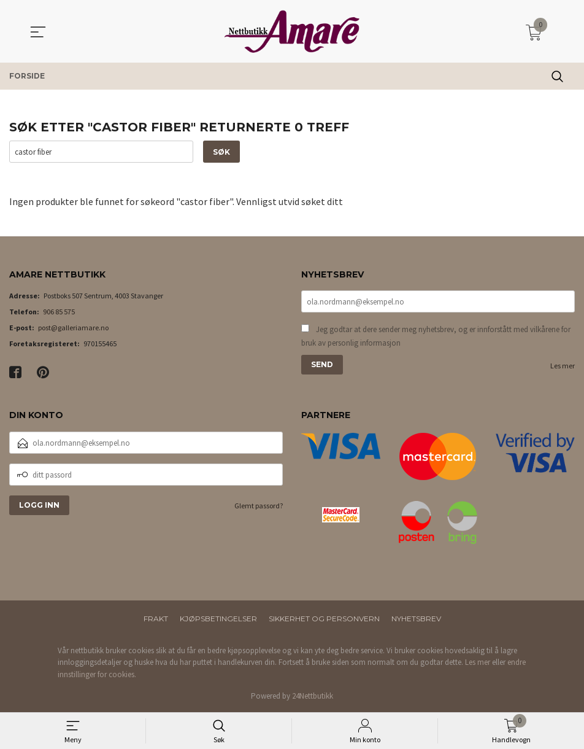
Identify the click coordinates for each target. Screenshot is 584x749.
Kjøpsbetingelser (218, 618)
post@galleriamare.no (73, 328)
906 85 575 (59, 312)
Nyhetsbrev (416, 618)
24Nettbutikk (312, 696)
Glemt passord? (258, 505)
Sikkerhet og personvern (324, 618)
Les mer (562, 366)
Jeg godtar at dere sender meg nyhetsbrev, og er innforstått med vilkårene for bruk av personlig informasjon (436, 337)
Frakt (156, 618)
